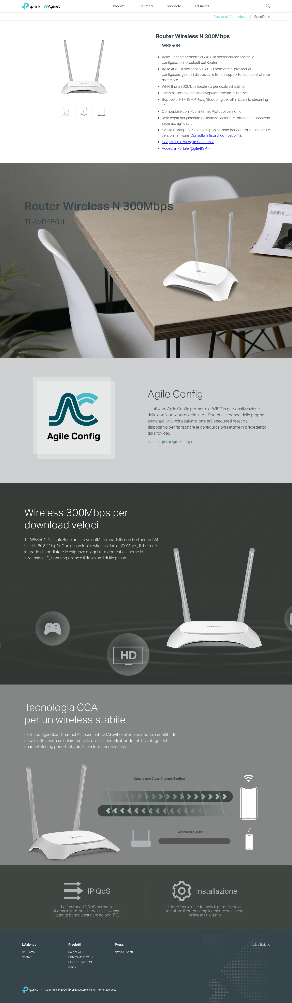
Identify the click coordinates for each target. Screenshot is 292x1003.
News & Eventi (124, 952)
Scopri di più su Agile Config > (170, 442)
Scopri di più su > (188, 141)
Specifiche (262, 16)
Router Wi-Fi (76, 952)
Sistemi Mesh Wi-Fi (80, 957)
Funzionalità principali (230, 16)
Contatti (27, 957)
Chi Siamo (28, 952)
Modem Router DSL (80, 962)
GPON (72, 967)
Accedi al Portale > (186, 148)
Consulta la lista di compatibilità (215, 135)
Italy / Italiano (261, 944)
